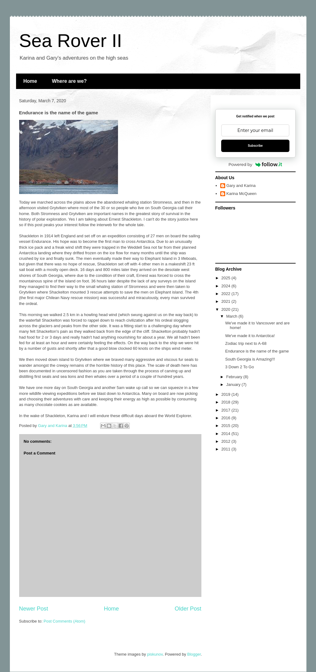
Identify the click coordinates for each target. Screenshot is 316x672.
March (232, 316)
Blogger (194, 654)
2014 (226, 433)
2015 (226, 425)
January (234, 384)
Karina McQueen (241, 193)
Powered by (255, 164)
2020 (226, 309)
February (234, 376)
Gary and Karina (241, 185)
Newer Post (33, 609)
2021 (226, 301)
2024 (226, 286)
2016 (226, 418)
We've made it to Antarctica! (250, 335)
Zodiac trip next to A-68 (246, 343)
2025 (226, 278)
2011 (226, 449)
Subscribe (255, 145)
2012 (226, 441)
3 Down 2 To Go (239, 367)
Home (30, 81)
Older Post (188, 609)
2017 (226, 410)
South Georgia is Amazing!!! (250, 359)
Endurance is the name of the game (257, 351)
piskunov (154, 654)
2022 (226, 293)
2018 (226, 402)
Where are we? (69, 81)
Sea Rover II (70, 40)
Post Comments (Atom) (64, 621)
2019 (226, 394)
